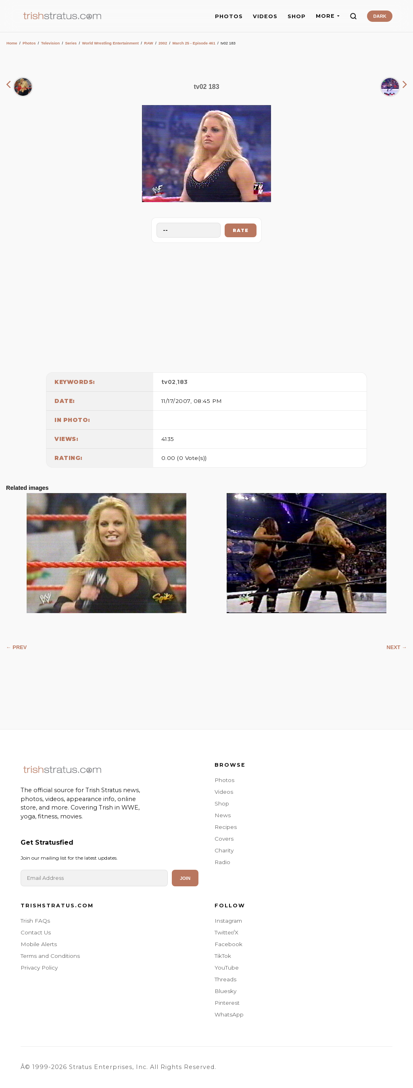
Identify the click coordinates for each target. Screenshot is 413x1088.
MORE (328, 16)
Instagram (228, 920)
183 (182, 382)
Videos (224, 792)
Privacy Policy (39, 967)
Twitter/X (226, 932)
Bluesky (225, 991)
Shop (222, 803)
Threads (225, 979)
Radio (222, 862)
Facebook (228, 944)
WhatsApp (229, 1014)
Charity (224, 850)
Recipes (226, 827)
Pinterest (227, 1002)
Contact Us (36, 932)
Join (185, 878)
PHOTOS (229, 16)
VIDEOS (265, 16)
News (223, 815)
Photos (29, 43)
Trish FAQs (35, 920)
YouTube (227, 967)
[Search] (353, 16)
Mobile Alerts (39, 944)
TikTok (223, 956)
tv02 (168, 382)
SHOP (297, 16)
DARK (379, 16)
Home (11, 43)
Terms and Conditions (50, 956)
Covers (224, 838)
